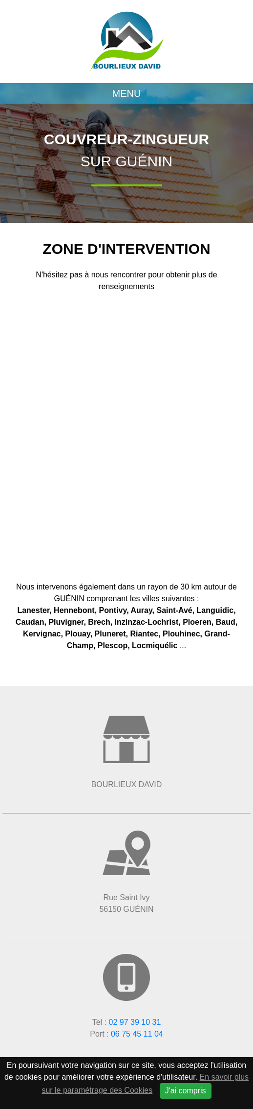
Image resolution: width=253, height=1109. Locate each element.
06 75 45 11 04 (137, 1034)
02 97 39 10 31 (135, 1022)
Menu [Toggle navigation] (126, 93)
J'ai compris (185, 1090)
